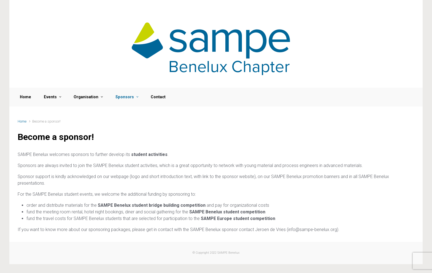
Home (22, 121)
